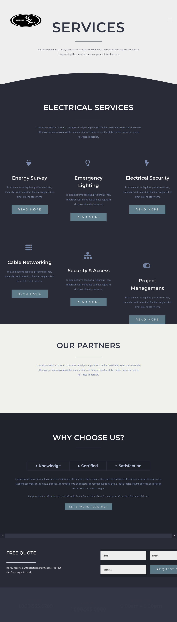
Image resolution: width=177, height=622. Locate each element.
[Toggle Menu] (170, 20)
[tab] (48, 466)
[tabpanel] (88, 493)
